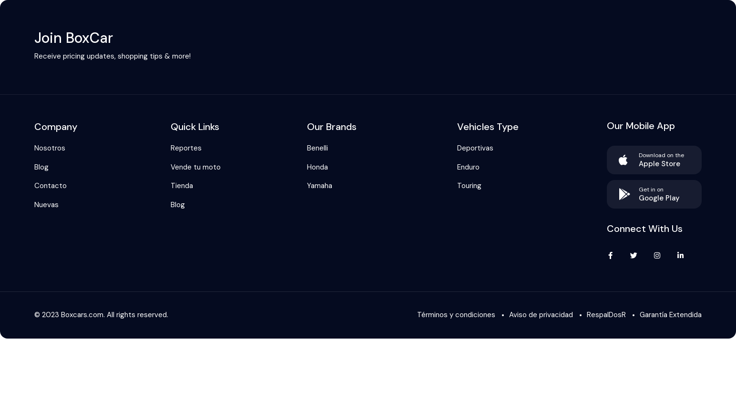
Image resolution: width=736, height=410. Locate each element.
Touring (469, 185)
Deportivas (475, 148)
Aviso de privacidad (541, 315)
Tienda (182, 185)
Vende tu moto (196, 167)
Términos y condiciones (456, 315)
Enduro (468, 167)
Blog (41, 167)
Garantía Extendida (671, 315)
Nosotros (49, 148)
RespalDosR (606, 315)
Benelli (317, 148)
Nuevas (46, 205)
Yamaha (319, 185)
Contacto (50, 185)
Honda (317, 167)
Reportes (186, 148)
